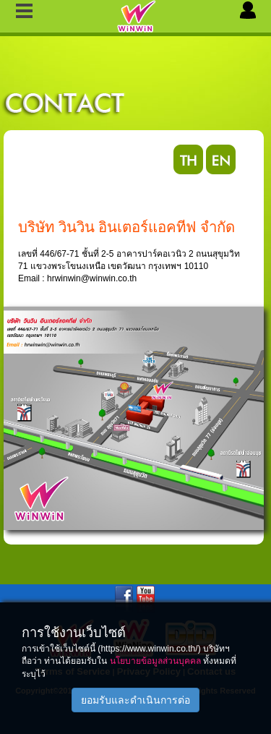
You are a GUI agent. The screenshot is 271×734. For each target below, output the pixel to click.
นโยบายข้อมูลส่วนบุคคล (155, 661)
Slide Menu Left (24, 12)
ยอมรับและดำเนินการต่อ (135, 700)
